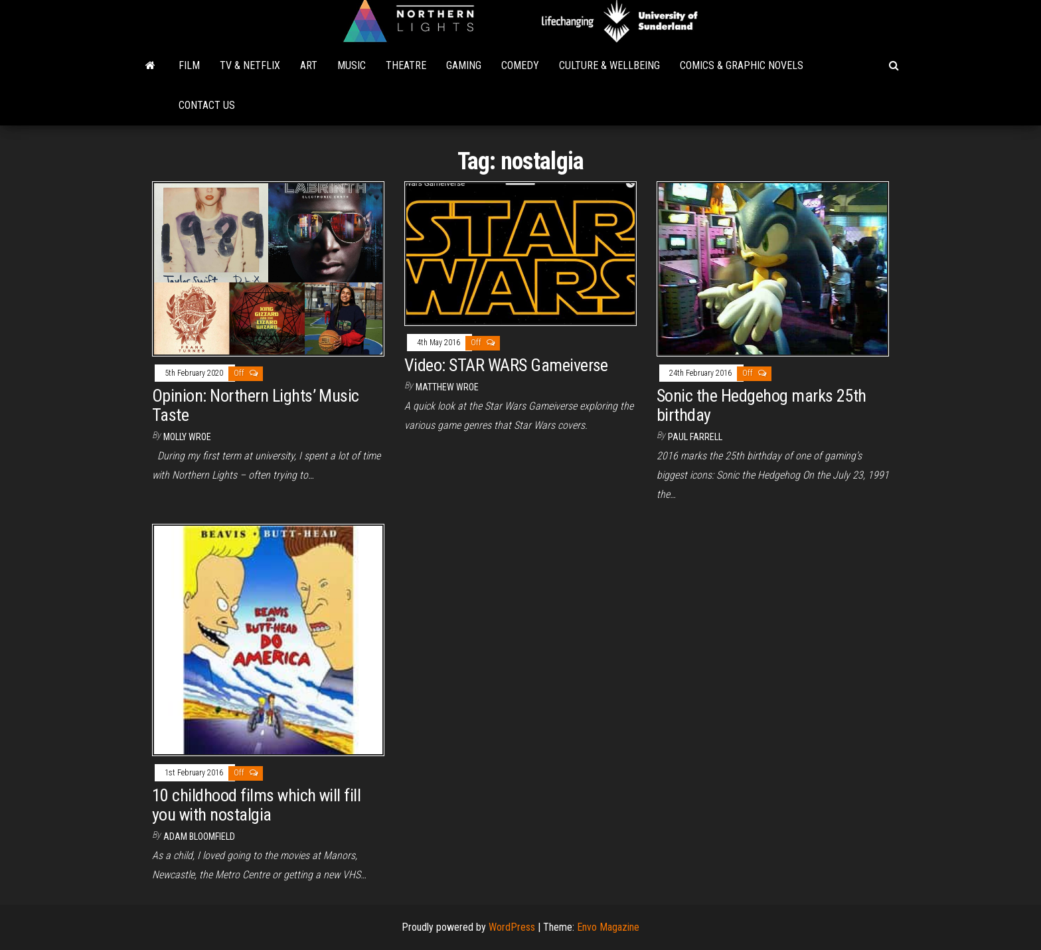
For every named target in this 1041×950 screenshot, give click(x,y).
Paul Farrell (695, 437)
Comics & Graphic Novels (741, 65)
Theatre (406, 65)
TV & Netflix (250, 65)
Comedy (520, 65)
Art (308, 65)
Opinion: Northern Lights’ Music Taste (255, 405)
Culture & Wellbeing (609, 65)
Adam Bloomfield (199, 836)
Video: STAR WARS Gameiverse (506, 365)
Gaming (463, 65)
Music (351, 65)
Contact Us (207, 105)
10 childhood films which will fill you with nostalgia (256, 805)
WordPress (512, 927)
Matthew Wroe (447, 387)
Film (189, 65)
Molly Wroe (187, 437)
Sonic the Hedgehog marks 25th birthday (761, 405)
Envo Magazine (608, 927)
